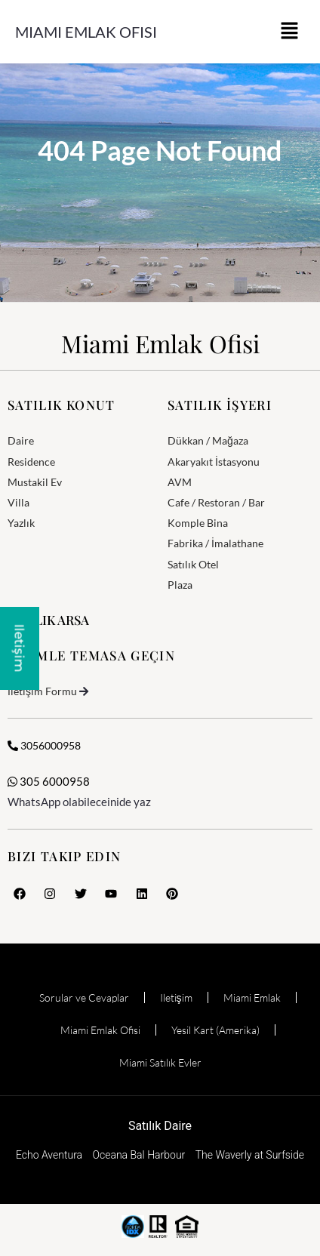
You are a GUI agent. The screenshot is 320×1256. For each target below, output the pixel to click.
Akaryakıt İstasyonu (214, 461)
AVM (180, 482)
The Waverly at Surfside (249, 1155)
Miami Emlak (252, 997)
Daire (21, 440)
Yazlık (21, 522)
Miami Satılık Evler (160, 1062)
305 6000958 (49, 781)
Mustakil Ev (35, 482)
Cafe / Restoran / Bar (216, 502)
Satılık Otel (193, 564)
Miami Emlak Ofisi (86, 32)
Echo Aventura (49, 1155)
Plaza (180, 584)
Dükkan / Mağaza (208, 440)
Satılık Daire (160, 1126)
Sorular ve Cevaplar (84, 997)
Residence (31, 461)
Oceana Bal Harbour (139, 1155)
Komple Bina (198, 522)
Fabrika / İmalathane (215, 543)
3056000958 (44, 745)
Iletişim (176, 997)
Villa (18, 502)
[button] (290, 31)
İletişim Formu (42, 691)
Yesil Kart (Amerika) (215, 1030)
